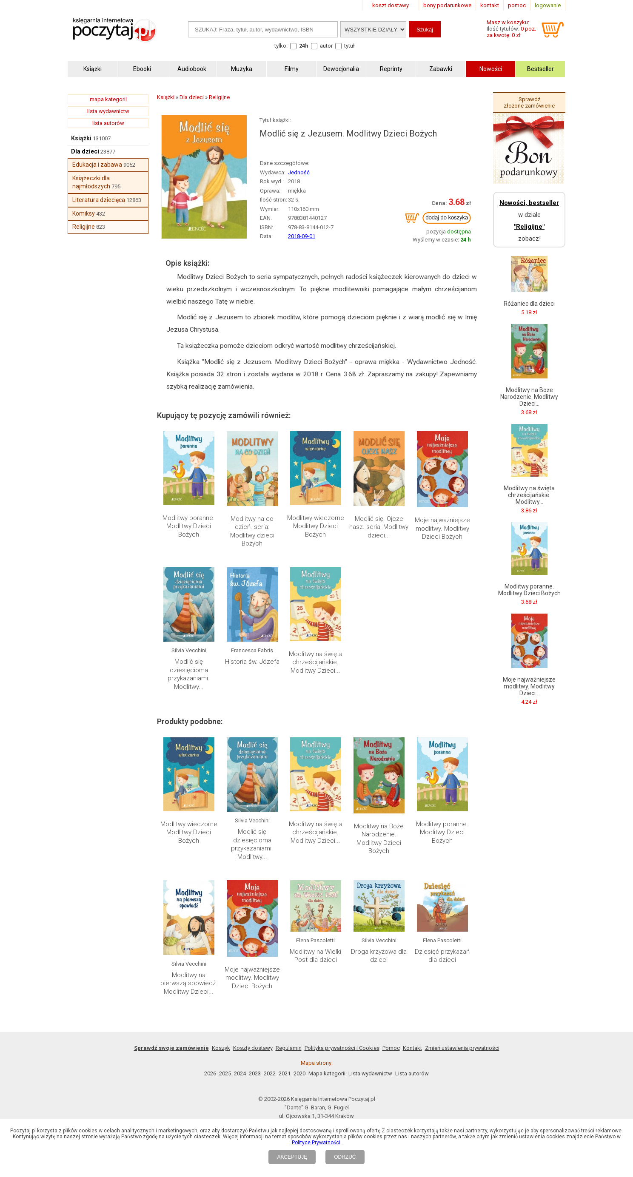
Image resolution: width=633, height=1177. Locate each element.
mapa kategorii (108, 99)
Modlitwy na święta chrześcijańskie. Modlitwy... (529, 495)
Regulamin (289, 1048)
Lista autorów (412, 1073)
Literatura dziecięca (98, 199)
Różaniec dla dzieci (529, 303)
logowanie (548, 5)
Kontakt (412, 1048)
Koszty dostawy (253, 1048)
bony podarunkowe (447, 5)
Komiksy (83, 213)
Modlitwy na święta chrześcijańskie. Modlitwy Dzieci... (315, 662)
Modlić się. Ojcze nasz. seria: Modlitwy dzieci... (378, 527)
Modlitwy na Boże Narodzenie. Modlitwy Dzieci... (529, 397)
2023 (255, 1073)
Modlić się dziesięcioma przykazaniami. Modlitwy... (189, 674)
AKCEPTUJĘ (292, 1157)
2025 (225, 1073)
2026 (210, 1073)
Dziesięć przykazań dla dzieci (442, 956)
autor (326, 46)
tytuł (349, 46)
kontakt (489, 5)
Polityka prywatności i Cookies (342, 1048)
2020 (299, 1073)
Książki (81, 138)
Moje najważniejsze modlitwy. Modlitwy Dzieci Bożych (442, 528)
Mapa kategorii (326, 1073)
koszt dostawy (390, 5)
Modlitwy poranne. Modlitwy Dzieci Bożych (189, 526)
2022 (270, 1073)
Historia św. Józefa (252, 661)
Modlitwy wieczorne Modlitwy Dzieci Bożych (315, 526)
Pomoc (391, 1048)
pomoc (517, 5)
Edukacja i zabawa (97, 164)
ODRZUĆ (345, 1157)
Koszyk (221, 1048)
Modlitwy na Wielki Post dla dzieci (315, 956)
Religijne (83, 226)
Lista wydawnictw (370, 1073)
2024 (240, 1073)
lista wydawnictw (108, 111)
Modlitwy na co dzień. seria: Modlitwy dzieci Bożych (252, 531)
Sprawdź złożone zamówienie (529, 102)
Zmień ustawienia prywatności (462, 1048)
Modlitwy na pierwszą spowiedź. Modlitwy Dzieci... (188, 983)
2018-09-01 (301, 236)
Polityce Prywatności (316, 1143)
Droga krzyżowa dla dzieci (379, 956)
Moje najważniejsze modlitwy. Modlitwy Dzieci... (529, 686)
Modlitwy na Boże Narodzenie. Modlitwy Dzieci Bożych (379, 838)
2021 (285, 1073)
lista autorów (108, 123)
